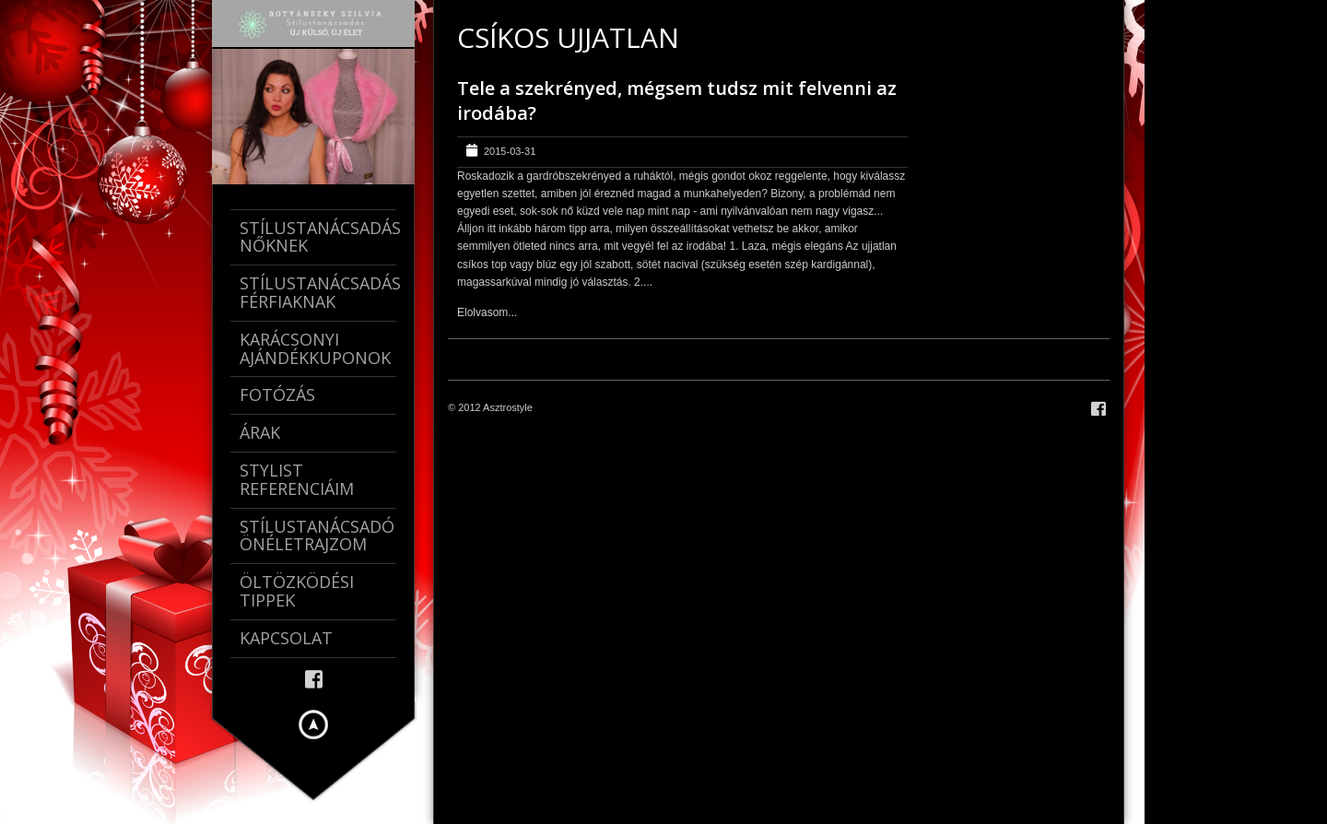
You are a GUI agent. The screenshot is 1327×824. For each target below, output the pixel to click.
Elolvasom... (487, 312)
